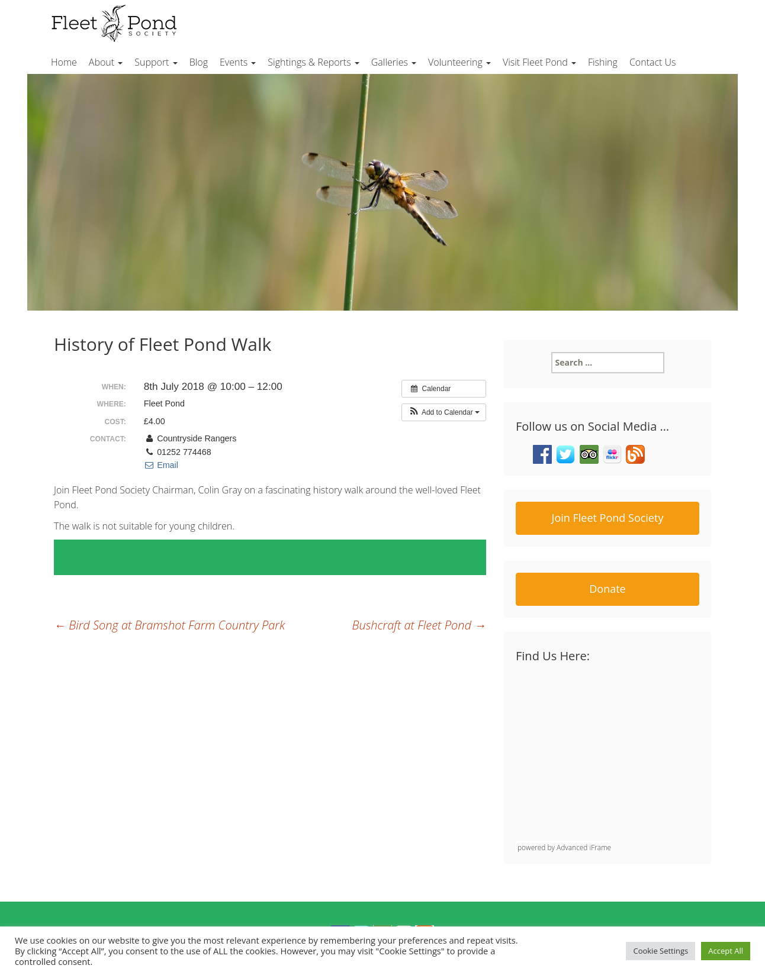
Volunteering (459, 62)
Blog (198, 62)
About (106, 62)
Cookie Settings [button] (660, 950)
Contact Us (652, 62)
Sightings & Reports (313, 62)
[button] (444, 412)
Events (238, 62)
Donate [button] (607, 589)
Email (161, 465)
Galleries (393, 62)
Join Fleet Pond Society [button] (608, 518)
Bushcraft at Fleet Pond (419, 625)
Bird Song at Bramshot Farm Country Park (169, 625)
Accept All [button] (725, 950)
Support (155, 62)
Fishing (603, 62)
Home (64, 62)
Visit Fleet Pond (539, 62)
